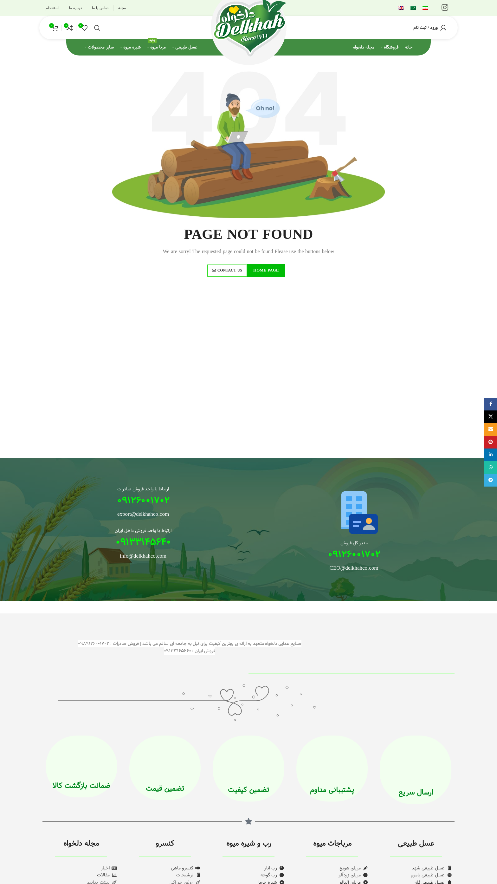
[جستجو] (97, 28)
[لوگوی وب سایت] (248, 27)
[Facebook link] (490, 404)
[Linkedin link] (490, 455)
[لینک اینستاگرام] (444, 8)
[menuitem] (425, 8)
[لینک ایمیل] (490, 429)
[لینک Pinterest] (490, 442)
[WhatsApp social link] (490, 467)
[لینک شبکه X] (490, 416)
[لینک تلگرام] (490, 480)
